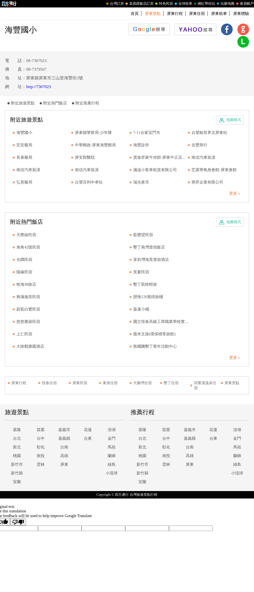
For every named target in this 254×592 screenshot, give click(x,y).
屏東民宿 (79, 383)
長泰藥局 (24, 157)
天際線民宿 (26, 235)
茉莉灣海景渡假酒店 (151, 259)
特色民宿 (163, 3)
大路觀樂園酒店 (30, 346)
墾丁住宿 (171, 383)
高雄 (64, 456)
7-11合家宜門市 (146, 132)
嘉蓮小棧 (141, 309)
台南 (64, 447)
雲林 (41, 464)
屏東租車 (219, 13)
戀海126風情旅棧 (148, 297)
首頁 (135, 13)
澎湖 (112, 430)
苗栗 (41, 430)
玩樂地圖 (225, 3)
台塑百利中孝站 (89, 182)
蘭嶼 (112, 456)
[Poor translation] (18, 522)
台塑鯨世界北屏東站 (209, 132)
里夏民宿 (141, 272)
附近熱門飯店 (55, 103)
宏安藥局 (24, 145)
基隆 (17, 430)
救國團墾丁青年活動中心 (155, 346)
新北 (17, 447)
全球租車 (182, 3)
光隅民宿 (24, 259)
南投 (41, 456)
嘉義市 (64, 430)
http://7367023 (38, 86)
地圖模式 (233, 120)
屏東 (64, 464)
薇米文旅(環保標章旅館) (154, 334)
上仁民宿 (24, 334)
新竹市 (17, 464)
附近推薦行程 (87, 103)
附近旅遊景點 (23, 103)
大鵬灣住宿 (142, 383)
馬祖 (112, 447)
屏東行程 (175, 13)
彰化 (41, 447)
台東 (88, 438)
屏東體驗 (241, 13)
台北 (17, 438)
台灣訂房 (114, 3)
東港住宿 (110, 383)
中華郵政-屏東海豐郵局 (95, 145)
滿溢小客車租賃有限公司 (155, 170)
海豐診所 (141, 145)
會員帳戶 (244, 3)
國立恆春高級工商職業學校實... (160, 321)
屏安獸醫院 (85, 157)
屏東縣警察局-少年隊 (93, 132)
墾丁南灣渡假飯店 (149, 247)
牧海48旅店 (26, 284)
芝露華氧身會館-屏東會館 (213, 170)
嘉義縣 (64, 438)
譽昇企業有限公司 (207, 182)
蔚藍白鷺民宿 (28, 309)
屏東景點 (231, 383)
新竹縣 (17, 473)
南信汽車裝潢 (203, 157)
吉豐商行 (199, 145)
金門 (112, 438)
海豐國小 (24, 132)
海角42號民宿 (28, 247)
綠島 (112, 464)
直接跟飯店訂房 (139, 3)
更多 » (234, 193)
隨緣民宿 (24, 272)
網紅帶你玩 (204, 3)
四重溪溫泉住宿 (205, 385)
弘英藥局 (24, 182)
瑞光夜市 (141, 182)
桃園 (17, 456)
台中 (41, 438)
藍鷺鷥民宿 (143, 235)
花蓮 (88, 430)
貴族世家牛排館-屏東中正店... (159, 157)
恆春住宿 (49, 383)
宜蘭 (17, 482)
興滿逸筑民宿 (28, 297)
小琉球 (112, 473)
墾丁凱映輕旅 (145, 284)
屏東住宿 (197, 13)
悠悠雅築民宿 (28, 321)
